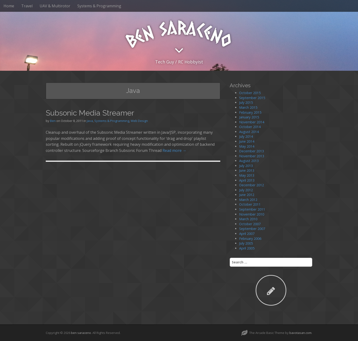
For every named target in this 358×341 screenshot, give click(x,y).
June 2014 (246, 141)
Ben (53, 121)
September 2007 (252, 228)
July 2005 (246, 243)
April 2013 (246, 180)
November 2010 (251, 214)
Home (9, 5)
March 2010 (248, 219)
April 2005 (246, 248)
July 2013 (246, 165)
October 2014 (250, 127)
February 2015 (250, 112)
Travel (27, 5)
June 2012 (246, 194)
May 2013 (246, 175)
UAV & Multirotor (55, 5)
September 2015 (252, 98)
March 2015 (248, 107)
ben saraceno (81, 333)
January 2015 (249, 117)
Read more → (174, 150)
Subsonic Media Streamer (90, 112)
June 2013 (246, 170)
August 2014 (249, 131)
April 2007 (246, 233)
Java (90, 121)
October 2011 (250, 204)
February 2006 (250, 238)
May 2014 (246, 146)
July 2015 (246, 102)
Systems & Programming (99, 5)
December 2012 (251, 185)
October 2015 (250, 93)
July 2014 (246, 136)
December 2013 (251, 151)
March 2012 (248, 199)
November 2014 (251, 122)
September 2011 (252, 209)
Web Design (139, 121)
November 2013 (251, 156)
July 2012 (246, 190)
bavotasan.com (300, 333)
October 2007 (250, 224)
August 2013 (249, 160)
